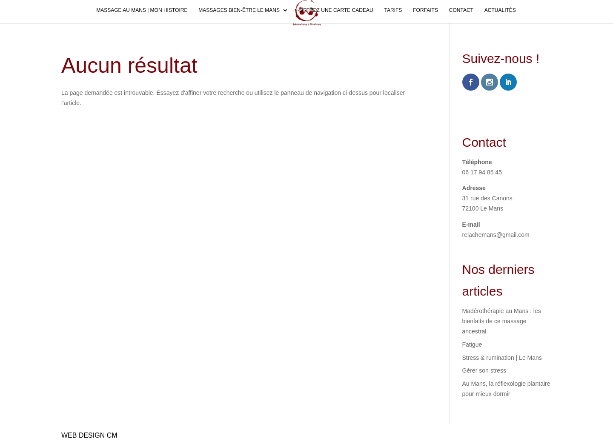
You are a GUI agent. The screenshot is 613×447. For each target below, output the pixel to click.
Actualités (500, 10)
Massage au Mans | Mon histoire (141, 10)
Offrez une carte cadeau (336, 10)
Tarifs (393, 10)
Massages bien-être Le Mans (239, 10)
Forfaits (425, 10)
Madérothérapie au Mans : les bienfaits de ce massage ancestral (501, 321)
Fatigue (472, 344)
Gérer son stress (484, 370)
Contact (461, 10)
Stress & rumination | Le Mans (502, 357)
